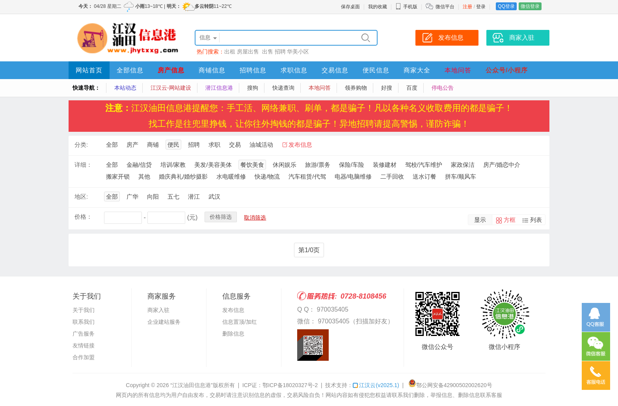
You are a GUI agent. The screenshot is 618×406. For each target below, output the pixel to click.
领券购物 (356, 88)
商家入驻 (158, 310)
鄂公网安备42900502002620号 (450, 385)
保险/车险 (351, 164)
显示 (480, 219)
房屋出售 (249, 51)
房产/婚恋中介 (501, 164)
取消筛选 (255, 217)
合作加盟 (84, 357)
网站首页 (89, 70)
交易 (235, 144)
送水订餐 (424, 176)
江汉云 (376, 385)
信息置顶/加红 (239, 322)
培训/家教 (173, 164)
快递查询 (283, 88)
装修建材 (384, 164)
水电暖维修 (231, 176)
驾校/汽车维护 (423, 164)
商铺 (153, 144)
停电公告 (443, 88)
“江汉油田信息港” (191, 385)
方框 (510, 219)
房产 (132, 144)
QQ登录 (506, 6)
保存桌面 (350, 6)
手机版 (406, 6)
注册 (467, 6)
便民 (173, 144)
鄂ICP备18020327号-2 (290, 385)
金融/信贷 (139, 164)
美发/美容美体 (212, 164)
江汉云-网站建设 (171, 88)
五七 (173, 196)
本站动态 (125, 88)
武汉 (214, 196)
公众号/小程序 (507, 70)
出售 (267, 51)
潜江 (194, 196)
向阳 (153, 196)
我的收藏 (377, 6)
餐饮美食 (252, 164)
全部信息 (130, 70)
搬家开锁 (118, 176)
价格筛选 (221, 217)
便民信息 (376, 70)
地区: (81, 196)
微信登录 (530, 6)
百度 (411, 88)
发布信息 (300, 144)
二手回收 (392, 176)
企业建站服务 (164, 322)
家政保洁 (463, 164)
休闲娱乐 (284, 164)
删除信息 (233, 333)
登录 (481, 6)
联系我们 (84, 322)
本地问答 (458, 70)
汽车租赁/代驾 (307, 176)
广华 (132, 196)
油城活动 (261, 144)
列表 (536, 219)
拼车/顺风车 (460, 176)
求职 (214, 144)
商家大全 (417, 70)
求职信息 (294, 70)
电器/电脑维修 (353, 176)
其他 (144, 176)
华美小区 (298, 51)
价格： (83, 216)
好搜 (386, 88)
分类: (81, 144)
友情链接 (84, 345)
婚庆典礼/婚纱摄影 (183, 176)
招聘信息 (253, 70)
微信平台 (445, 6)
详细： (83, 164)
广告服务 (84, 333)
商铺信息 (212, 70)
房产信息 (171, 70)
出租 (229, 51)
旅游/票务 (317, 164)
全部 (112, 144)
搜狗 (252, 88)
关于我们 (84, 310)
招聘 (280, 51)
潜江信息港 (219, 88)
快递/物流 (267, 176)
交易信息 (335, 70)
